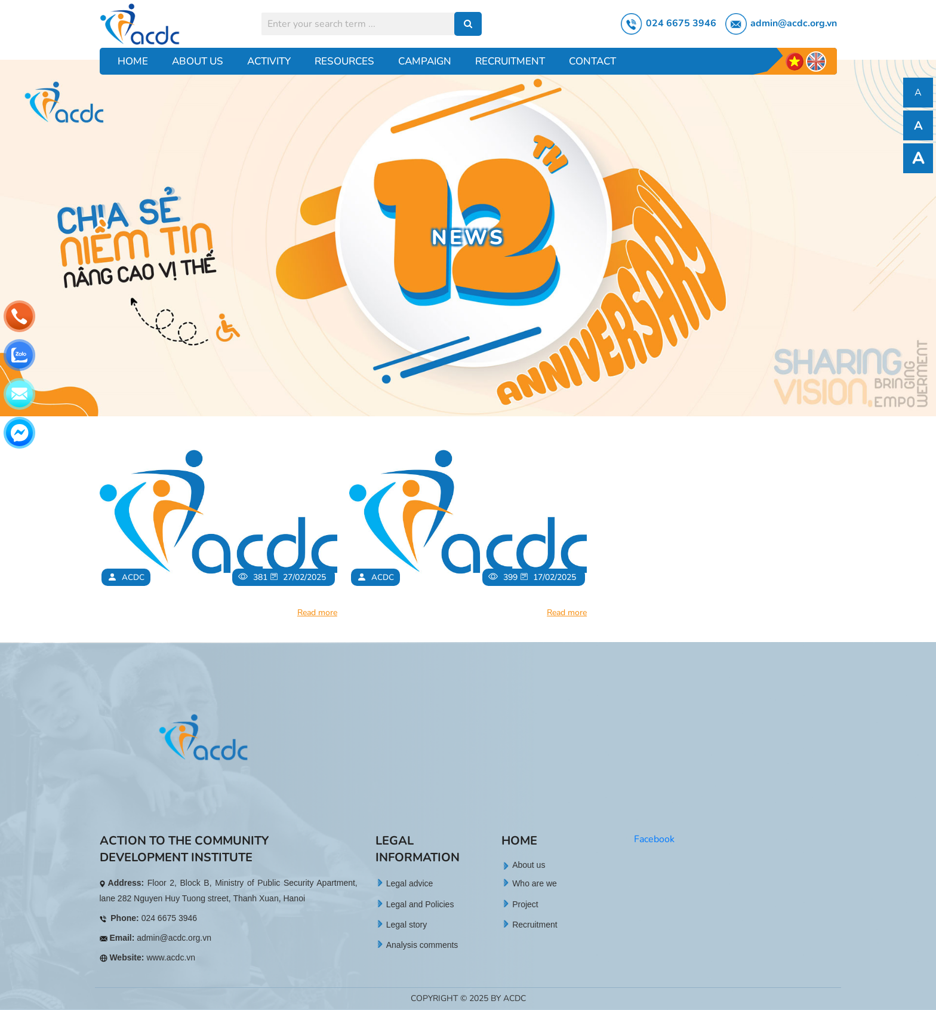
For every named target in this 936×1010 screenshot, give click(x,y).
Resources (344, 61)
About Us (197, 61)
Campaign (424, 61)
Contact (592, 61)
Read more (317, 612)
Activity (269, 61)
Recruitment (510, 61)
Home (133, 61)
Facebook (654, 839)
